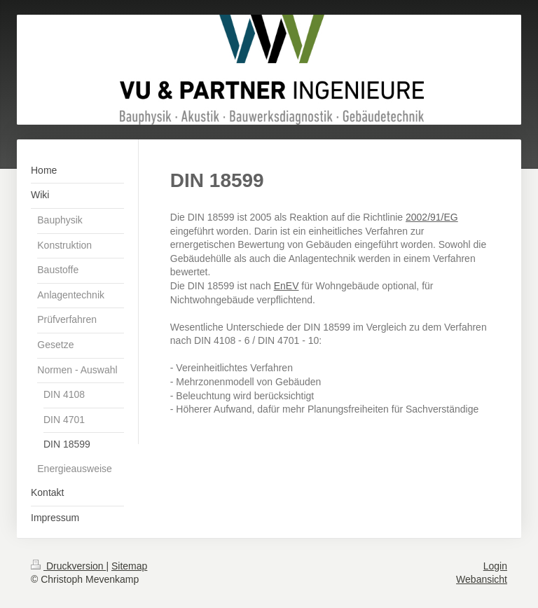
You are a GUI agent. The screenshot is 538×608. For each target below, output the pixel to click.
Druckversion (68, 566)
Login (495, 566)
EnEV (286, 285)
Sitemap (129, 566)
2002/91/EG (432, 217)
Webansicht (481, 579)
